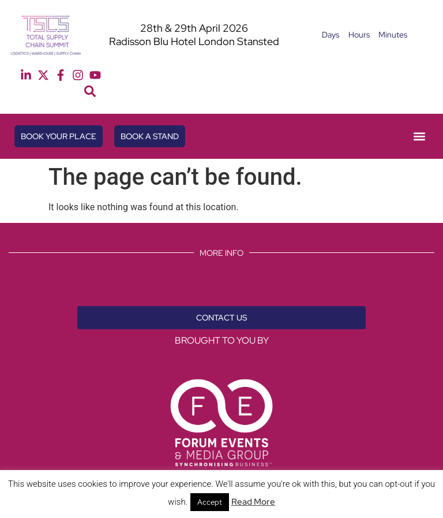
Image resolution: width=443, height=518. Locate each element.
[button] (90, 91)
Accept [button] (209, 502)
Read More (253, 502)
